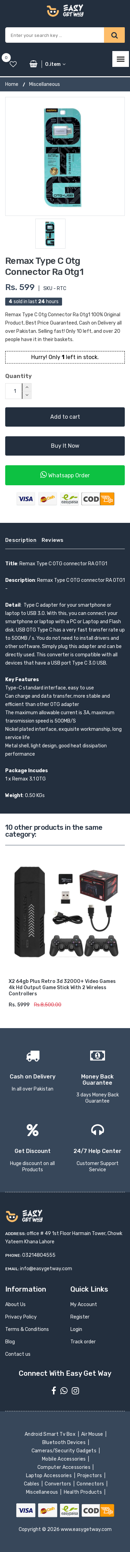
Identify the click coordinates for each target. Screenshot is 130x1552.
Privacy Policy (21, 1317)
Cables (32, 1484)
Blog (10, 1342)
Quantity (18, 376)
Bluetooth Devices (64, 1442)
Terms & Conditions (27, 1329)
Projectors (90, 1476)
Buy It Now (65, 445)
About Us (15, 1304)
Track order (83, 1342)
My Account (83, 1304)
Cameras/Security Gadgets (64, 1451)
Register (79, 1317)
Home (11, 84)
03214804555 (38, 1255)
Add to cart (65, 417)
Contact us (18, 1354)
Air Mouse (93, 1434)
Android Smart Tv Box (51, 1434)
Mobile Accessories (64, 1459)
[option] (65, 156)
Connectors (91, 1484)
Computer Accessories (64, 1467)
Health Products (83, 1492)
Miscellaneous (44, 84)
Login (76, 1329)
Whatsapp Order (65, 475)
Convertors (58, 1484)
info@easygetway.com (46, 1269)
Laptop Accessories (49, 1476)
